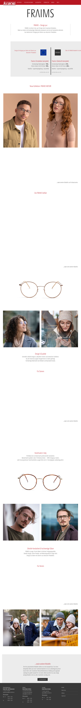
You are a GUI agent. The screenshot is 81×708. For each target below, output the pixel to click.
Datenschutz (64, 690)
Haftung (63, 693)
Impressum (63, 696)
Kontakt (63, 687)
